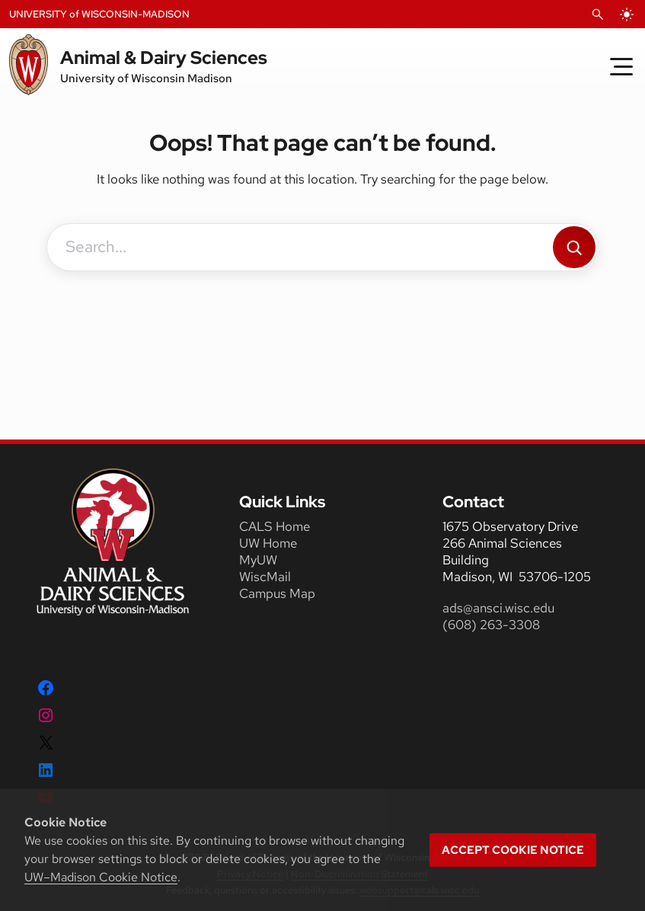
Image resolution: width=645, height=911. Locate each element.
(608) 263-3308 (492, 624)
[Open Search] (597, 14)
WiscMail (265, 576)
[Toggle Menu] (621, 66)
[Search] (574, 247)
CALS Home (274, 526)
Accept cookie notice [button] (513, 850)
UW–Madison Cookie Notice (100, 877)
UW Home (268, 543)
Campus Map (277, 593)
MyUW (258, 559)
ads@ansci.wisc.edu (498, 607)
